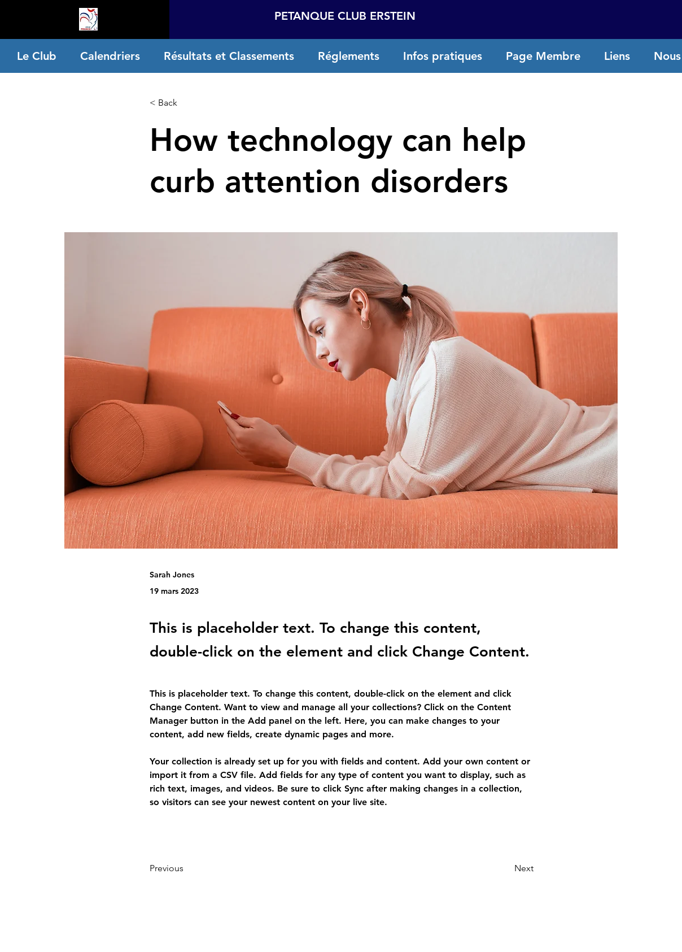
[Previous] (187, 868)
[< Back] (187, 103)
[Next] (505, 868)
